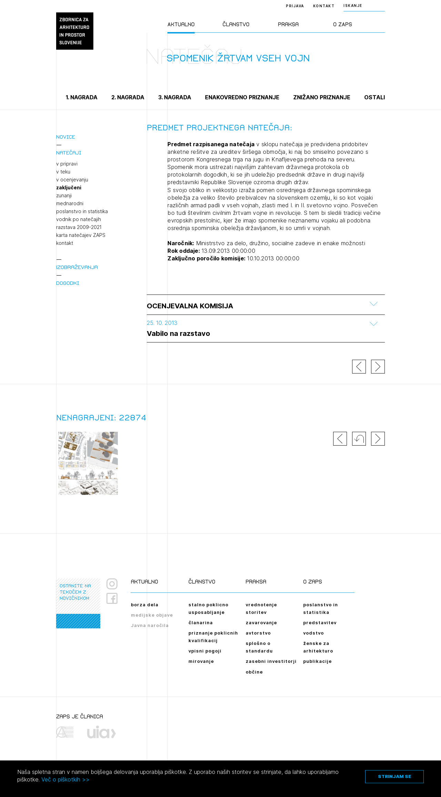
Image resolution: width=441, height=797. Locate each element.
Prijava (295, 5)
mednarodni (69, 203)
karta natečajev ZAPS (80, 235)
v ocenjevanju (72, 180)
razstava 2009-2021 (79, 227)
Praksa (288, 24)
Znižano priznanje (321, 97)
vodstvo (313, 633)
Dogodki (67, 283)
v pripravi (67, 164)
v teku (63, 172)
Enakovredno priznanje (242, 97)
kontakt (64, 243)
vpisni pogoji (205, 651)
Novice (65, 137)
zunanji (64, 195)
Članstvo (236, 24)
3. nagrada (174, 97)
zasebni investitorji (271, 661)
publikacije (317, 661)
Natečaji (68, 153)
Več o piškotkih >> (65, 779)
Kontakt (324, 5)
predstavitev (320, 622)
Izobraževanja (77, 267)
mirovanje (201, 661)
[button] (359, 439)
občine (254, 672)
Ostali (374, 97)
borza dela (144, 604)
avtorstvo (258, 633)
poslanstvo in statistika (82, 211)
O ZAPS (342, 24)
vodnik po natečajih (78, 219)
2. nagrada (127, 97)
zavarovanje (261, 622)
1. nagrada (82, 97)
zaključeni (68, 188)
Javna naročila (150, 625)
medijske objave (152, 615)
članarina (200, 622)
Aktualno (181, 24)
